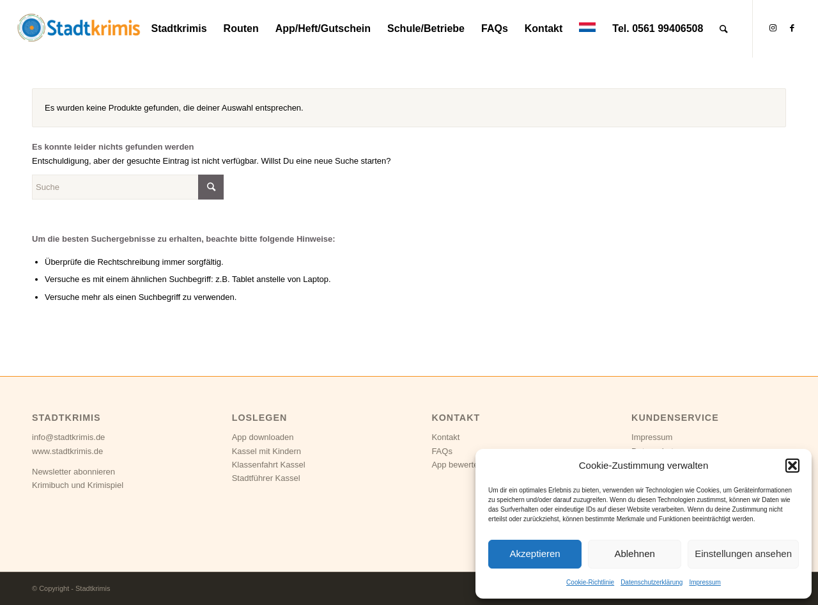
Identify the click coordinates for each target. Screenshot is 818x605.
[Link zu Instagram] (772, 28)
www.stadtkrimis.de (67, 451)
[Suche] (723, 29)
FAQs (441, 451)
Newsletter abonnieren (73, 471)
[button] (792, 465)
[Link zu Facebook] (791, 28)
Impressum (704, 582)
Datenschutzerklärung (652, 582)
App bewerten (456, 464)
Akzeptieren (534, 553)
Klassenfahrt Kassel (268, 464)
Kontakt (445, 437)
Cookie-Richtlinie (590, 582)
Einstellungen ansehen (743, 553)
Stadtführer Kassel (266, 478)
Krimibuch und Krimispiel (77, 485)
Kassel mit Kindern (266, 451)
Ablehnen (634, 553)
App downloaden (263, 437)
